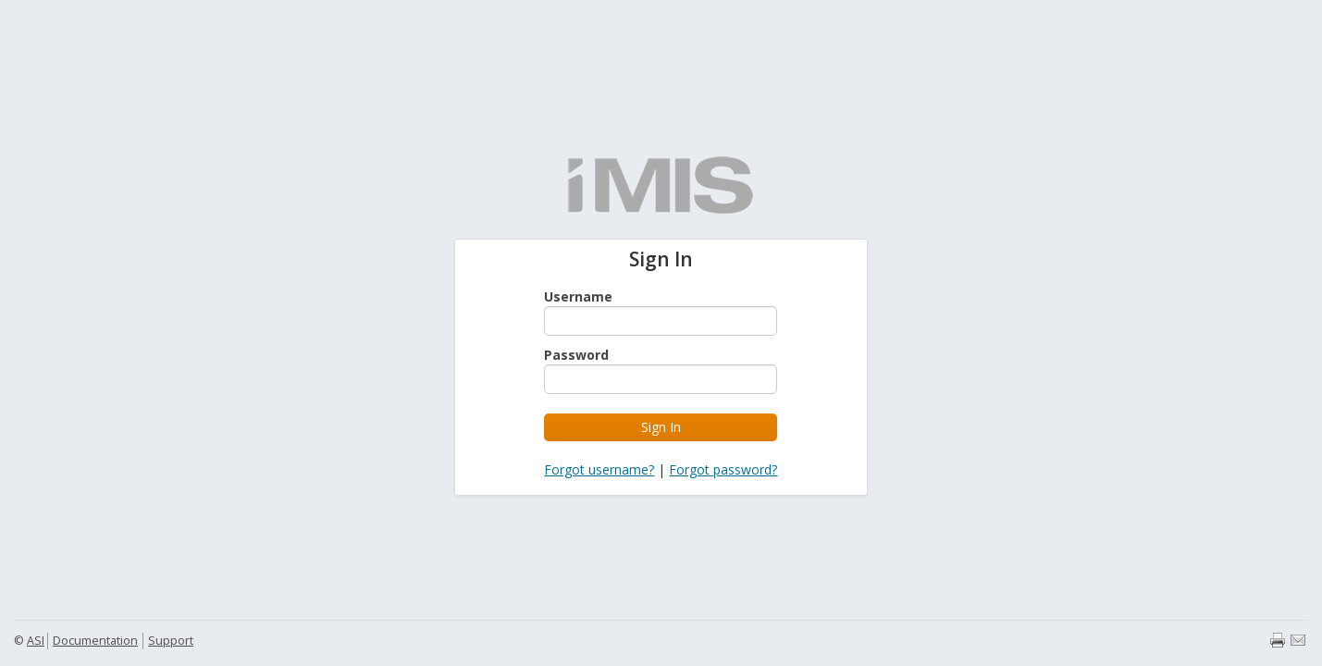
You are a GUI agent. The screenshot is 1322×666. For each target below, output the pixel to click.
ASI (35, 640)
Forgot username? (599, 469)
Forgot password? (723, 469)
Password (576, 355)
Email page (1298, 640)
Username (578, 296)
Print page (1277, 640)
